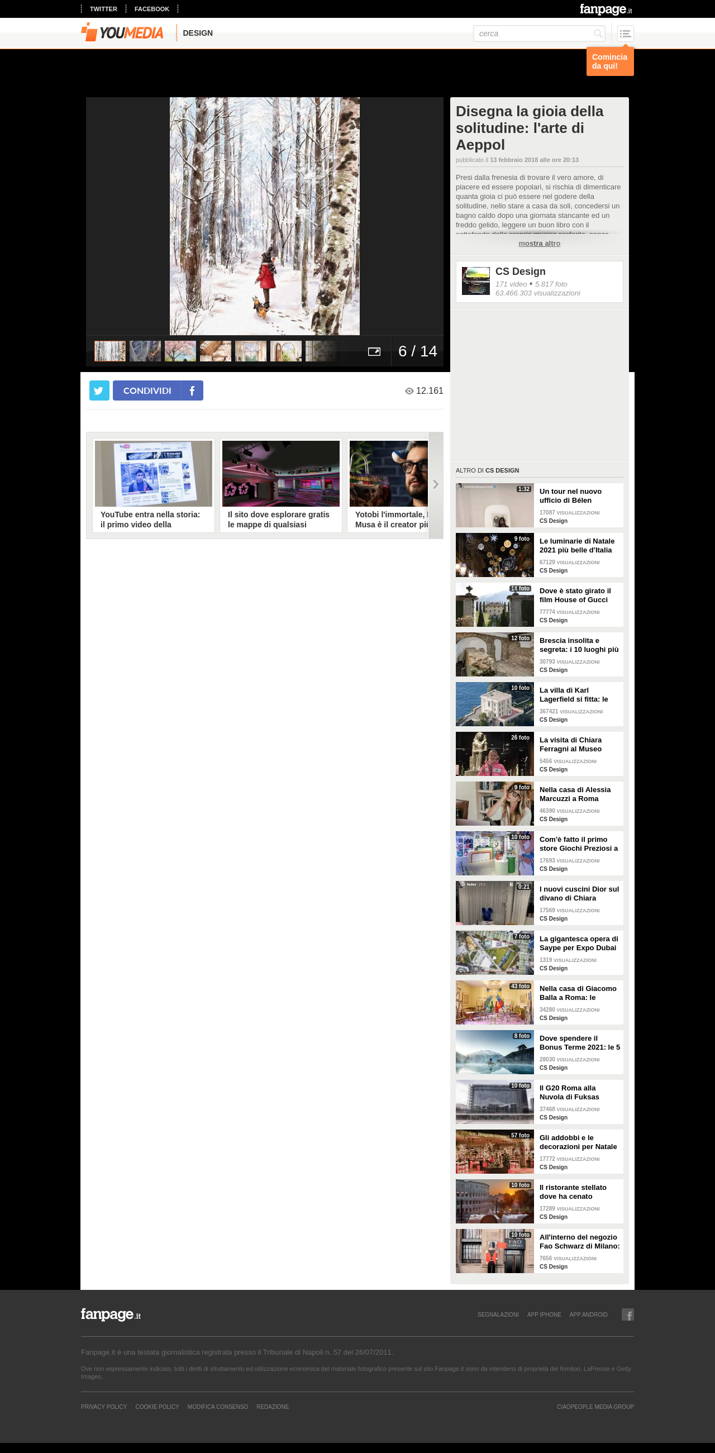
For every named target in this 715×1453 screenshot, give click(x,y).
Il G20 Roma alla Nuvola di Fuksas (569, 1092)
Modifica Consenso (218, 1406)
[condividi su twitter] (99, 390)
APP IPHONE (544, 1314)
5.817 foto (551, 284)
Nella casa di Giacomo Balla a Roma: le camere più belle (578, 993)
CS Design (520, 271)
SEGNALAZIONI (498, 1314)
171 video (511, 284)
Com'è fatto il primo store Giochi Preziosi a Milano (579, 844)
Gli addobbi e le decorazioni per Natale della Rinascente (578, 1142)
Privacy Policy (104, 1406)
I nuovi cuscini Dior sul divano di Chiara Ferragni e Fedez (579, 894)
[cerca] (539, 33)
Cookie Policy (157, 1406)
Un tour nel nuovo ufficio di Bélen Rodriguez (571, 496)
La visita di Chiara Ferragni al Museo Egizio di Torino (571, 745)
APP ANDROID (589, 1314)
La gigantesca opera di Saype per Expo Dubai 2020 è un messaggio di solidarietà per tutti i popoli (579, 943)
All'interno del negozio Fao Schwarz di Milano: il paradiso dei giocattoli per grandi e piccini (580, 1242)
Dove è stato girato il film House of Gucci (575, 595)
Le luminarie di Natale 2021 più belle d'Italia (577, 545)
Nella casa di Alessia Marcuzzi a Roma (575, 794)
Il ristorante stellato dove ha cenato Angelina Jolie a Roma (578, 1192)
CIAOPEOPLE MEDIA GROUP (595, 1406)
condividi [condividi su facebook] (147, 390)
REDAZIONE (272, 1406)
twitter (103, 9)
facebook (152, 9)
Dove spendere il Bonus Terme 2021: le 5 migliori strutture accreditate (580, 1043)
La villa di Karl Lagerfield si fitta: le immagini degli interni (577, 695)
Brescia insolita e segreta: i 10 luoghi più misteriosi (579, 645)
